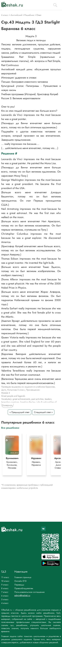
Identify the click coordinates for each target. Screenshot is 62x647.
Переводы (19, 584)
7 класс (4, 592)
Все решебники (10, 427)
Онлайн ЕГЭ (20, 580)
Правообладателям (23, 588)
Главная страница (22, 577)
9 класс (5, 584)
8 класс (5, 588)
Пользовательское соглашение (29, 592)
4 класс (5, 603)
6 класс (5, 595)
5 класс (5, 599)
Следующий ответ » (43, 412)
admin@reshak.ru (22, 595)
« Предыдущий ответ (19, 412)
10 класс (5, 580)
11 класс (5, 577)
